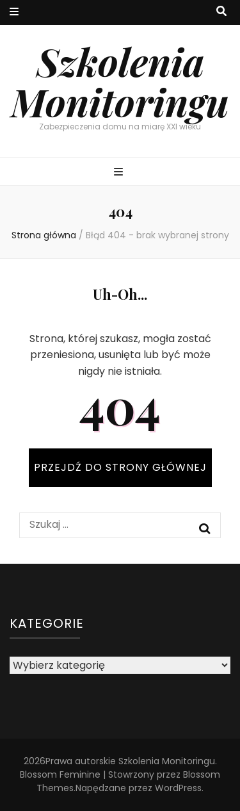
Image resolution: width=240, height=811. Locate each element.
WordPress (178, 788)
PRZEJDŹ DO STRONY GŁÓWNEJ (120, 467)
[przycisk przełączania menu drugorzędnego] (14, 12)
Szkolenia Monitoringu (120, 81)
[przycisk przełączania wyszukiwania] (221, 11)
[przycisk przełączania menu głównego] (120, 172)
